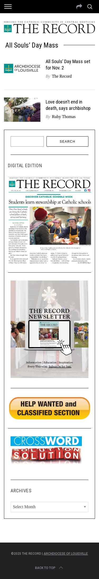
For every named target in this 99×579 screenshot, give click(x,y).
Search (67, 141)
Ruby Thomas (64, 116)
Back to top (49, 568)
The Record (62, 76)
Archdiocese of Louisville (66, 553)
